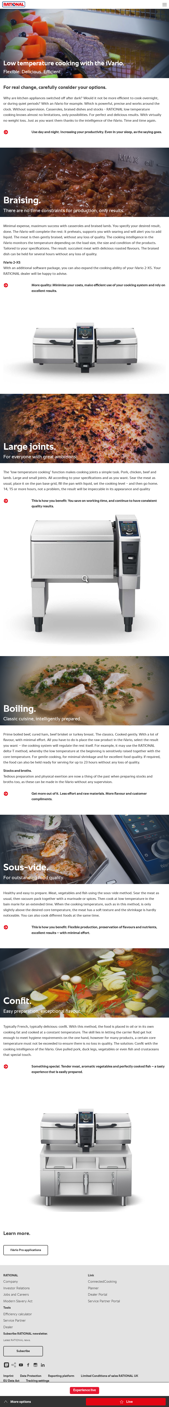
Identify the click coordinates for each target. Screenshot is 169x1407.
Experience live (84, 1390)
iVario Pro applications (25, 1249)
